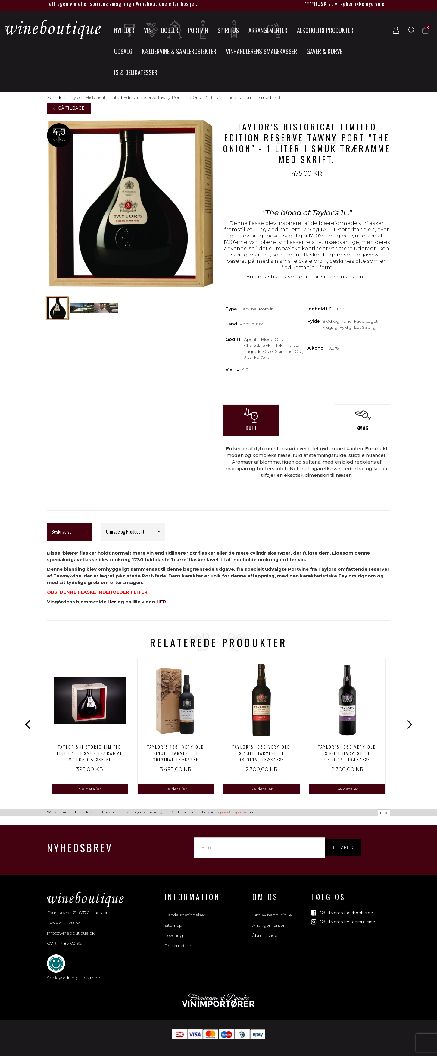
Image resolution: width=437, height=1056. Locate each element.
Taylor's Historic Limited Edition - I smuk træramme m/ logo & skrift (90, 752)
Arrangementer (267, 30)
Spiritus (230, 30)
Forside (55, 97)
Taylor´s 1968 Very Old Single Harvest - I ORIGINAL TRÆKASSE (261, 752)
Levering (173, 929)
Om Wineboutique (272, 908)
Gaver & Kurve (324, 51)
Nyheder (126, 30)
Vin (150, 30)
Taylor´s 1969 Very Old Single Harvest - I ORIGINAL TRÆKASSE (347, 752)
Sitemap (173, 918)
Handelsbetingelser (184, 908)
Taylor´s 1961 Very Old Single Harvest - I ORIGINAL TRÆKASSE (175, 752)
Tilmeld (342, 841)
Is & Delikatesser (135, 72)
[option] (90, 726)
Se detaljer (90, 789)
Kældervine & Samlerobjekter (179, 51)
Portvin (200, 30)
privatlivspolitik (233, 1052)
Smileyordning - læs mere (74, 971)
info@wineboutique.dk (71, 926)
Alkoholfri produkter (325, 30)
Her (112, 602)
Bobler (172, 30)
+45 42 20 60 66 (63, 916)
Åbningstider (265, 929)
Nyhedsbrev (80, 841)
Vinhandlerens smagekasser (261, 51)
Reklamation (177, 939)
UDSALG (123, 51)
